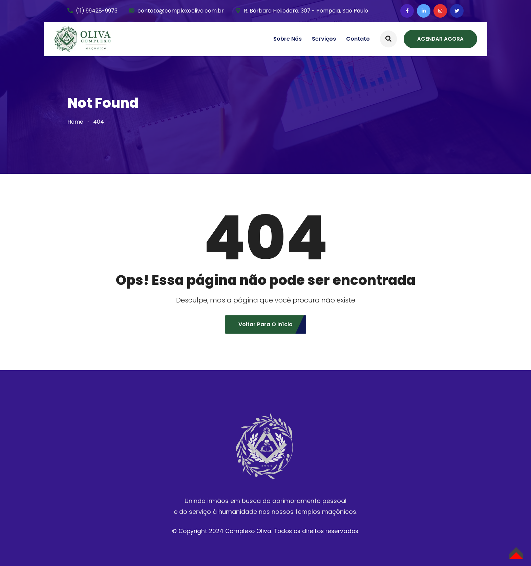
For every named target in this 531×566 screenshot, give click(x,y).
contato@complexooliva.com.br (180, 11)
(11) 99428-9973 (97, 11)
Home (75, 122)
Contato (358, 39)
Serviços (324, 39)
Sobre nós (287, 39)
